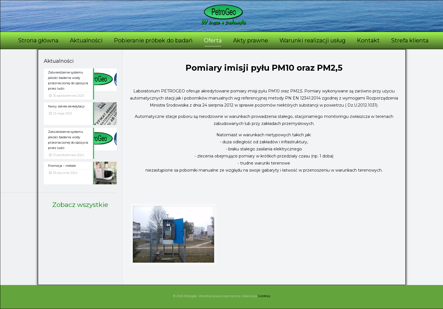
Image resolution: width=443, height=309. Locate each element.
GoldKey (264, 296)
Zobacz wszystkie (80, 205)
